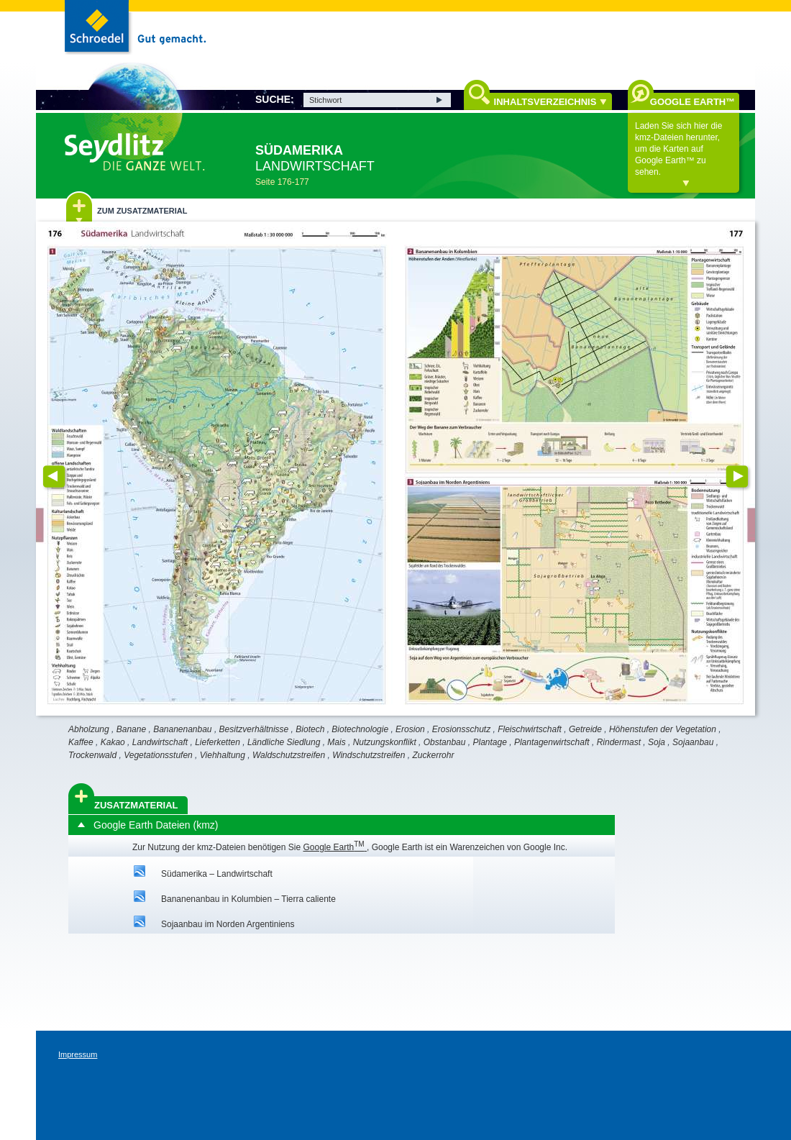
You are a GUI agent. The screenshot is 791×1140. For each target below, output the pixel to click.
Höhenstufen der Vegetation (662, 729)
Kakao (113, 742)
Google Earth (335, 847)
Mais (336, 742)
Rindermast (619, 742)
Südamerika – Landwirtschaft (217, 874)
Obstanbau (445, 742)
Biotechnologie (360, 729)
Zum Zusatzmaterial (142, 210)
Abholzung (88, 729)
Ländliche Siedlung (283, 742)
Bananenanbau (182, 729)
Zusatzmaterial (136, 805)
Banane (131, 729)
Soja (656, 742)
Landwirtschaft (160, 742)
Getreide (585, 729)
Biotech (310, 729)
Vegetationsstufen (158, 755)
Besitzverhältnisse (254, 729)
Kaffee (80, 742)
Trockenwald (92, 755)
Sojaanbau (692, 742)
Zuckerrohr (433, 755)
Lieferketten (217, 742)
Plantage (489, 742)
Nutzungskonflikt (384, 742)
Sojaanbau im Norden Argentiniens (227, 924)
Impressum (77, 1054)
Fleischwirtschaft (530, 729)
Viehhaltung (222, 755)
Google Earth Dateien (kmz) (156, 825)
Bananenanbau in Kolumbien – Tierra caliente (248, 899)
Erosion (410, 729)
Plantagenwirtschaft (552, 742)
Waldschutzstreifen (288, 755)
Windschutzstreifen (368, 755)
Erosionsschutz (461, 729)
